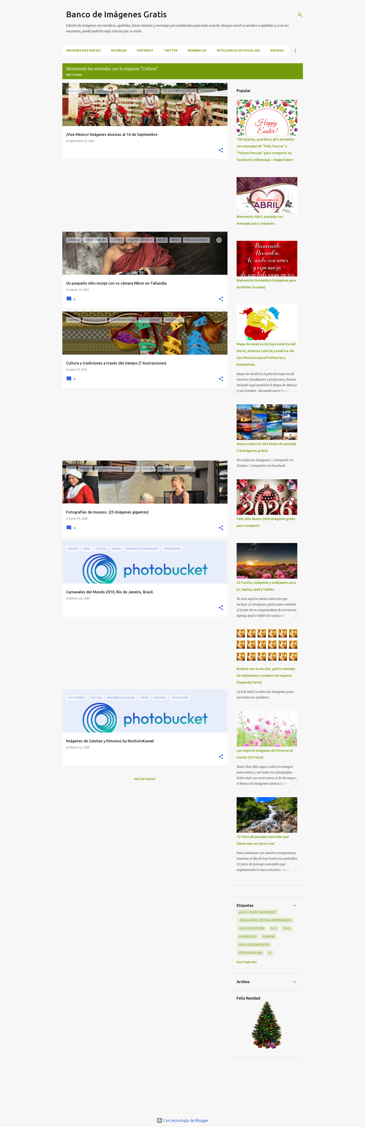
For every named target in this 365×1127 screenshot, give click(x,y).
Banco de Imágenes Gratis (116, 14)
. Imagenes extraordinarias (265, 920)
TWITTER (170, 50)
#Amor (268, 936)
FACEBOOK (119, 50)
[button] (221, 150)
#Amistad (247, 936)
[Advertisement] (143, 195)
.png (287, 928)
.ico (273, 928)
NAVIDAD (277, 50)
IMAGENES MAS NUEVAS (83, 50)
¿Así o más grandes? (257, 912)
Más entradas (145, 779)
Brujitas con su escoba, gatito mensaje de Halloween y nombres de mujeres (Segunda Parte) (266, 675)
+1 (270, 953)
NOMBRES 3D (197, 50)
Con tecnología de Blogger (182, 1120)
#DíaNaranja (250, 953)
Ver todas (74, 74)
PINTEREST (145, 50)
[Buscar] (300, 15)
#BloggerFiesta (253, 945)
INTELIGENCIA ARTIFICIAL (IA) (238, 50)
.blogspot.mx (251, 928)
